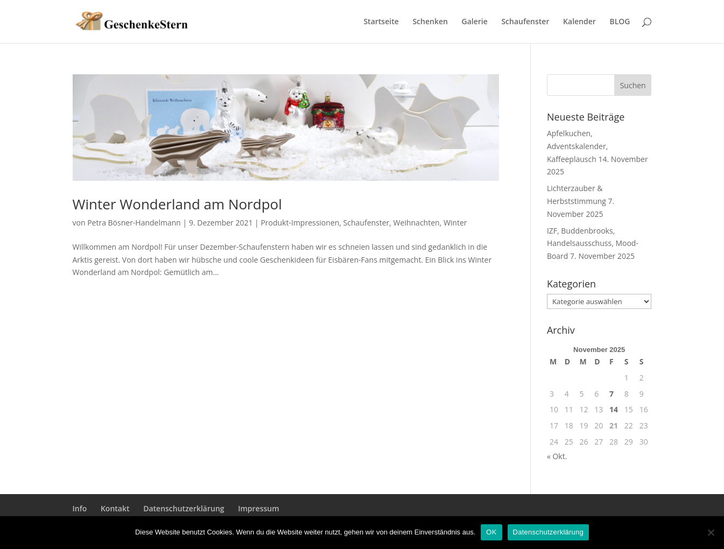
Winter (455, 222)
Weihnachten (416, 222)
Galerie (475, 22)
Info (80, 508)
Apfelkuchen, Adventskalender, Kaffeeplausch (577, 146)
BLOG (619, 22)
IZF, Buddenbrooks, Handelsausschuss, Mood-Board (592, 244)
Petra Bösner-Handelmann (134, 222)
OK (491, 532)
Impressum (258, 508)
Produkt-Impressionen (300, 222)
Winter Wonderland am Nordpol (177, 204)
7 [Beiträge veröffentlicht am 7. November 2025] (611, 394)
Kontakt (115, 508)
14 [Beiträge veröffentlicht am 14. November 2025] (613, 409)
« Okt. (557, 456)
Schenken (429, 22)
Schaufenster (525, 22)
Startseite (380, 22)
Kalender (579, 22)
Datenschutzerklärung (183, 508)
